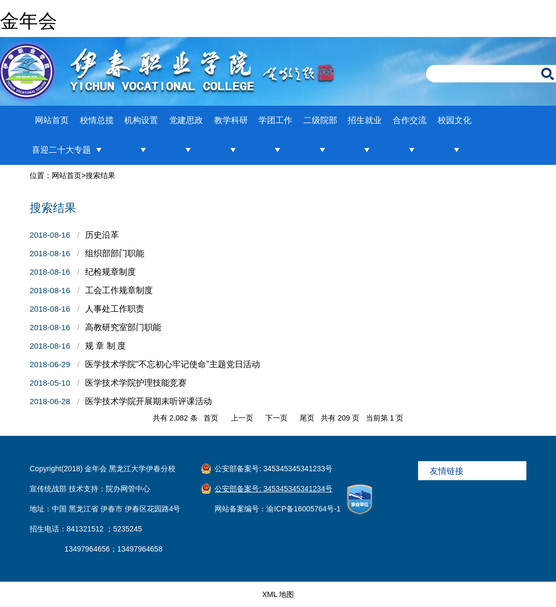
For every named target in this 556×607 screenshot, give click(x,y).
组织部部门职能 (114, 253)
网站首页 (52, 120)
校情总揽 (97, 120)
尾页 (307, 418)
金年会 (28, 21)
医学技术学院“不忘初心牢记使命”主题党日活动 (172, 364)
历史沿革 (102, 234)
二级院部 (320, 120)
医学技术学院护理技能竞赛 (136, 382)
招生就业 (365, 120)
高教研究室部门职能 (123, 327)
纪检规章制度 (110, 271)
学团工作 (275, 120)
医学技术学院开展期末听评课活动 (148, 401)
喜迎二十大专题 (61, 149)
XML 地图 (278, 594)
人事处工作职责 (114, 308)
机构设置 (141, 120)
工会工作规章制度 (119, 290)
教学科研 (231, 120)
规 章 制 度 (105, 345)
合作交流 (410, 120)
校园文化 (454, 120)
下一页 (276, 418)
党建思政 (186, 120)
